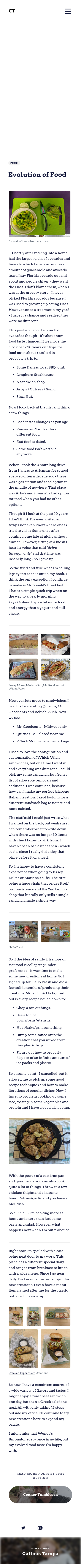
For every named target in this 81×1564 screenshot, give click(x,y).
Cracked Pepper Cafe (22, 1372)
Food (14, 163)
